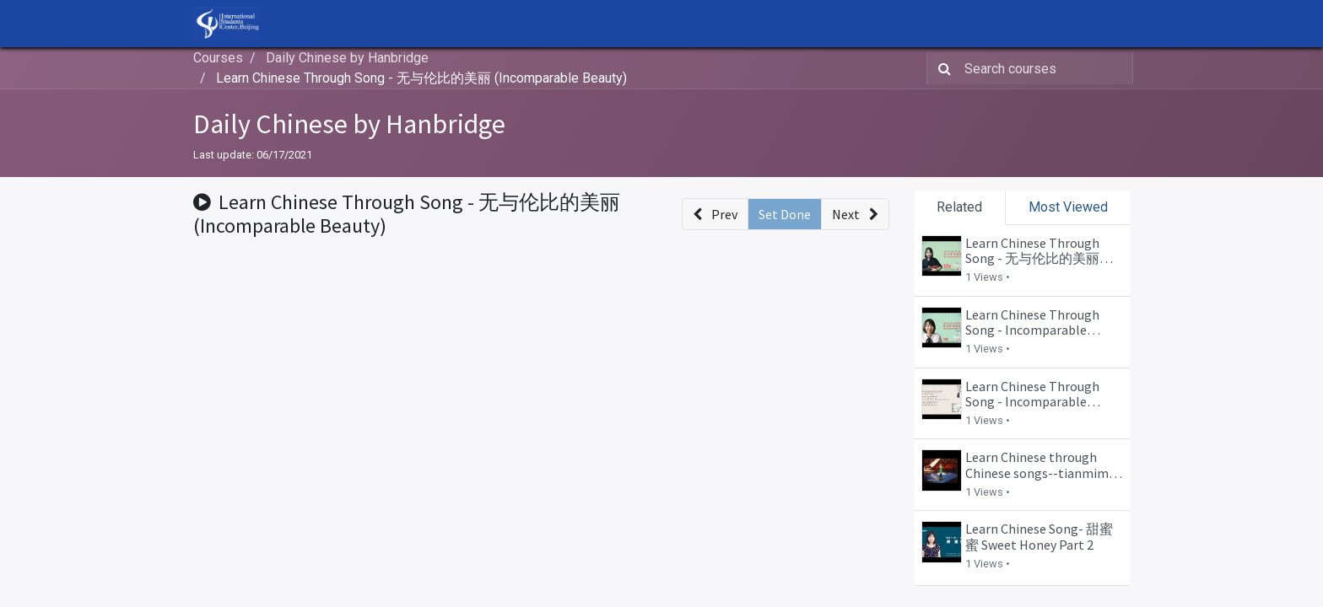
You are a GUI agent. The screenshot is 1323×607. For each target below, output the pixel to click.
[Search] (941, 68)
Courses (218, 58)
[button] (715, 214)
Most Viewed (1068, 207)
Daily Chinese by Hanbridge (349, 124)
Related (959, 207)
